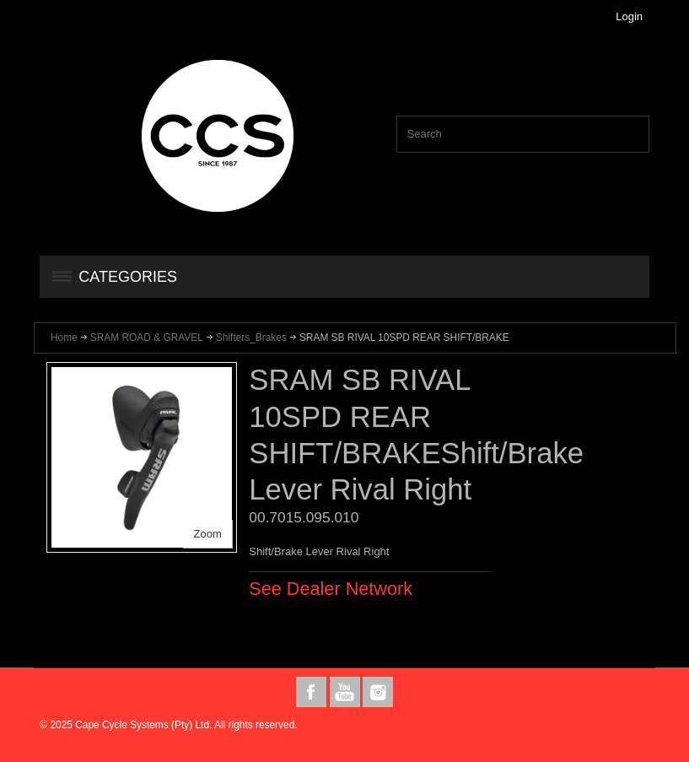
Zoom (208, 533)
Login (629, 16)
